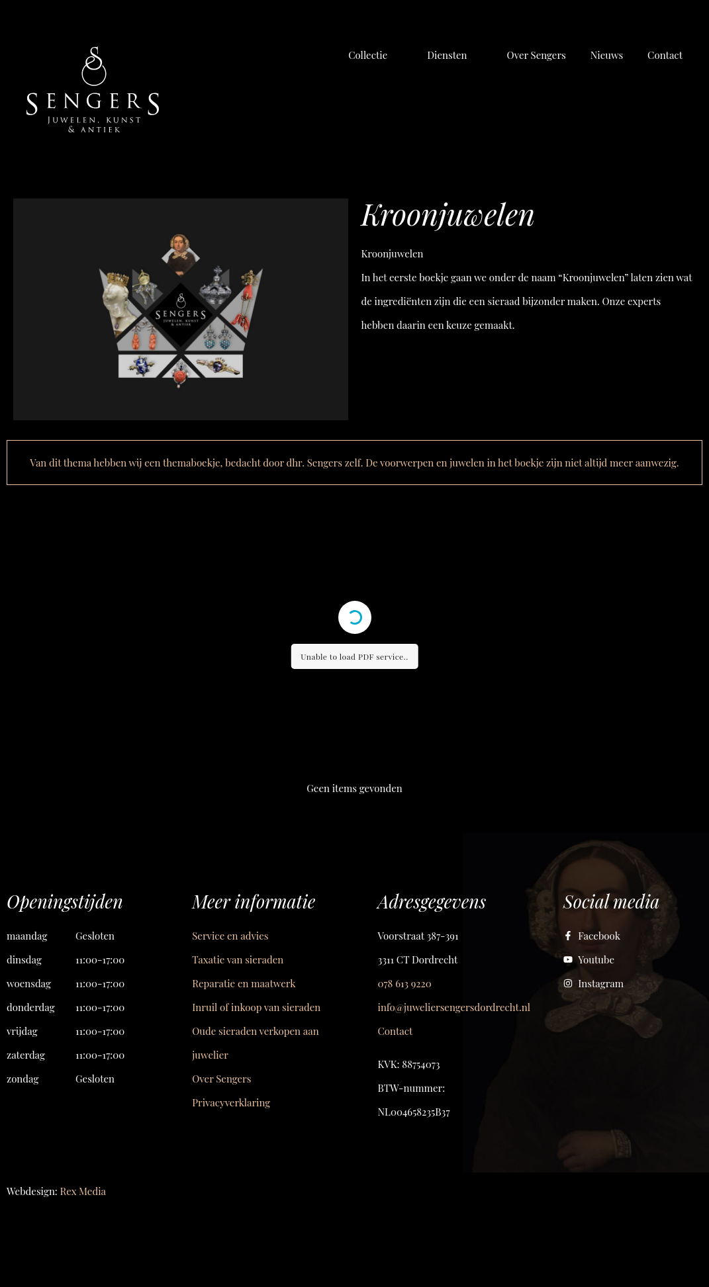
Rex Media (83, 1191)
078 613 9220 (405, 983)
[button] (375, 55)
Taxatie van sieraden (237, 959)
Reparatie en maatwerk (243, 983)
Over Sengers (221, 1078)
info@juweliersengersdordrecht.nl (454, 1007)
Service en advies (230, 935)
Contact (395, 1031)
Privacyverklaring (231, 1102)
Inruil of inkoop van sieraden (256, 1007)
